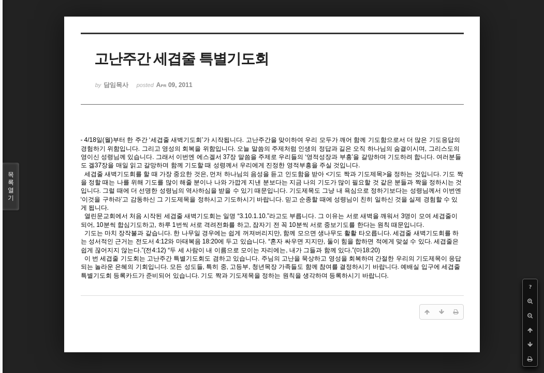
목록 (11, 186)
